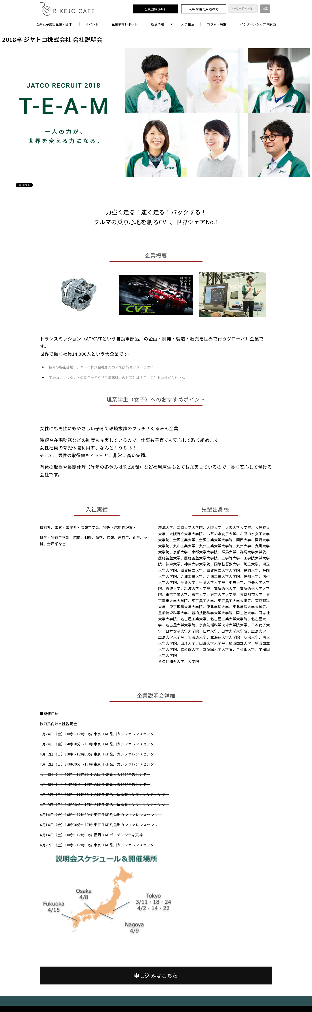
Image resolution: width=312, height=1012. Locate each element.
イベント (92, 24)
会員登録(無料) (156, 9)
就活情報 (157, 24)
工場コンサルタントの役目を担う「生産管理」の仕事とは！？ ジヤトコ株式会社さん (117, 377)
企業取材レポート (125, 24)
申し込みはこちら (156, 975)
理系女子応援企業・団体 (54, 24)
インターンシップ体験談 (258, 24)
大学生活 (187, 24)
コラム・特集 (216, 24)
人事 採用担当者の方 (204, 9)
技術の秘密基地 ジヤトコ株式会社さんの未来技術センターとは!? (101, 366)
